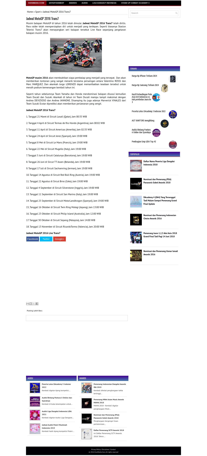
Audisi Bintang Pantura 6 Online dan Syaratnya (141, 131)
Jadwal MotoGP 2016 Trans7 (42, 18)
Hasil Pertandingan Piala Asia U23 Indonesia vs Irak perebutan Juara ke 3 (142, 98)
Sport (38, 11)
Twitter (46, 239)
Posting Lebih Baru (34, 310)
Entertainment (56, 3)
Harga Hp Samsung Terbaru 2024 (145, 85)
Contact (113, 449)
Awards (73, 3)
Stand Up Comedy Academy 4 (135, 3)
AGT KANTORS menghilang (143, 120)
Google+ (59, 239)
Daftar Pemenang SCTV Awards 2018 (109, 430)
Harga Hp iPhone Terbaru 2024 (144, 76)
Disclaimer (105, 449)
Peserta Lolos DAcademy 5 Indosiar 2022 (148, 111)
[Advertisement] (76, 272)
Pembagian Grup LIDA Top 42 (144, 141)
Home (30, 11)
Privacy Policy (96, 449)
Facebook (32, 239)
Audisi (85, 3)
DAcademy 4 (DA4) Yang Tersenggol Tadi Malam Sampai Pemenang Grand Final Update (160, 201)
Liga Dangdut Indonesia (104, 3)
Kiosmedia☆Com (36, 3)
